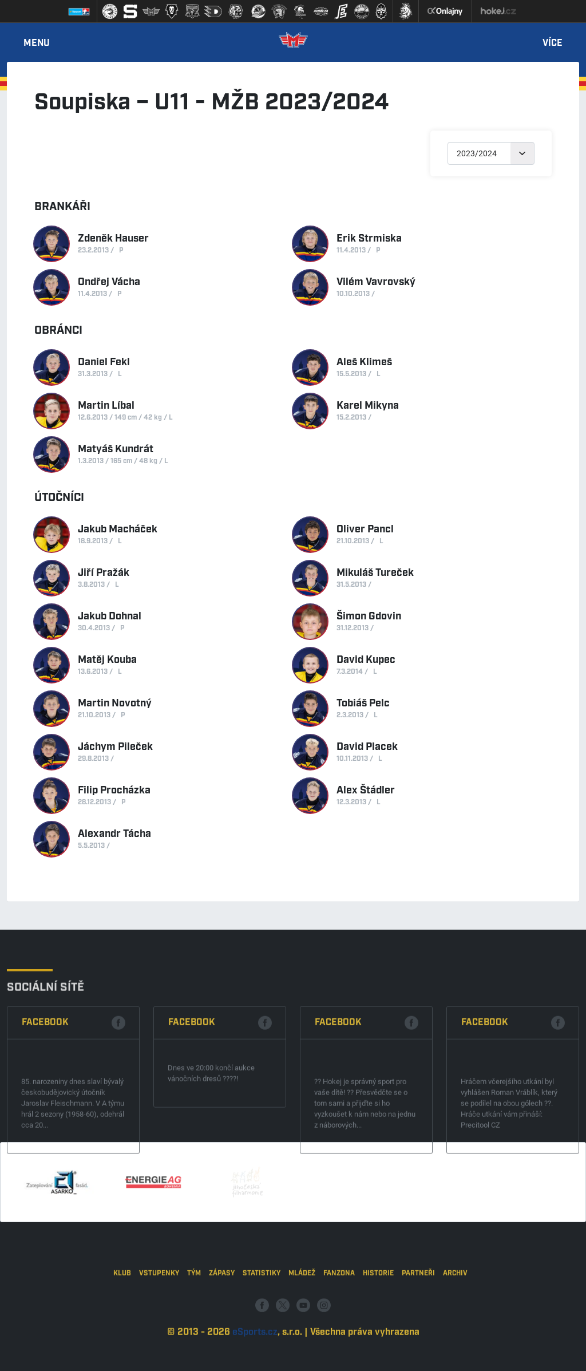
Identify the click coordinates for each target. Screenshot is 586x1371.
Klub (122, 1320)
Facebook (45, 1094)
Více (553, 43)
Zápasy (222, 1320)
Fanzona (339, 1320)
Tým (194, 1320)
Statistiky (261, 1320)
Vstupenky (159, 1320)
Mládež (301, 1320)
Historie (378, 1320)
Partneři (418, 1320)
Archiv (455, 1320)
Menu (36, 43)
